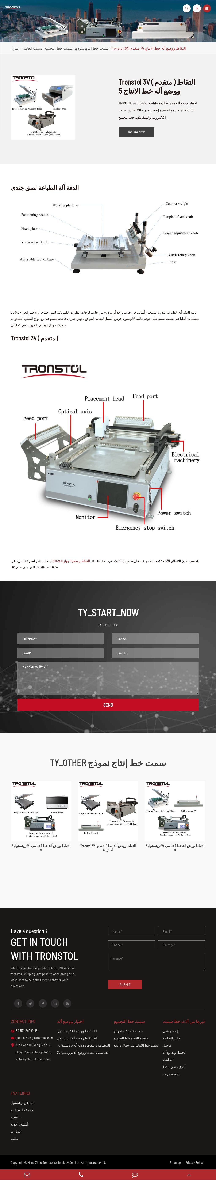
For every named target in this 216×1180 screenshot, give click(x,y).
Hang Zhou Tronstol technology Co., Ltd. (54, 1162)
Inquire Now (136, 132)
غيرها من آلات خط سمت (184, 1021)
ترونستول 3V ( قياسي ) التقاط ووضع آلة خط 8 (175, 848)
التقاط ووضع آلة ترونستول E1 (77, 1031)
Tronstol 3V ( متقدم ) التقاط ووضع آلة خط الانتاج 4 (108, 848)
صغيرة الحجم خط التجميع (131, 1038)
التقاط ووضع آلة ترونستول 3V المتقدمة (83, 1045)
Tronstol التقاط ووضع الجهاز (71, 561)
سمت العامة (32, 48)
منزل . (15, 48)
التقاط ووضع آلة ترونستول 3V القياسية (83, 1052)
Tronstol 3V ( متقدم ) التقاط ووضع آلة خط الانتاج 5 (148, 48)
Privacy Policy (194, 1162)
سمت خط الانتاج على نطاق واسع (136, 1045)
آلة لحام (168, 1060)
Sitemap (175, 1162)
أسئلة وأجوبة (19, 1124)
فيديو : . (16, 1117)
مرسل (167, 1045)
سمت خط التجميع (58, 48)
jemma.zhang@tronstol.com (32, 1038)
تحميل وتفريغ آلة (174, 1052)
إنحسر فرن (170, 1031)
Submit (125, 984)
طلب (14, 1138)
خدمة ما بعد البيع (22, 1110)
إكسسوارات (171, 1074)
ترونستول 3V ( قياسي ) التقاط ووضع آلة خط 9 (41, 848)
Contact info (23, 1021)
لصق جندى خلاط (174, 1067)
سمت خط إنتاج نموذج (91, 48)
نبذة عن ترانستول (23, 1103)
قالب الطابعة (172, 1038)
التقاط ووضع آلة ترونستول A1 (77, 1038)
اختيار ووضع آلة (70, 1021)
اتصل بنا (16, 1131)
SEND (108, 704)
